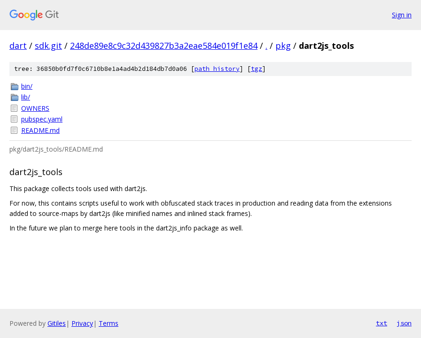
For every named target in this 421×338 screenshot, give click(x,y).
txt (381, 323)
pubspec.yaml (41, 119)
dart (18, 45)
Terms (108, 323)
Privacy (82, 323)
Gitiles (56, 323)
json (404, 323)
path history (217, 69)
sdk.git (48, 45)
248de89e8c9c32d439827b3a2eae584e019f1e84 (163, 45)
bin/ (26, 86)
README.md (40, 130)
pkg (283, 45)
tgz (256, 69)
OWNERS (35, 108)
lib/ (25, 96)
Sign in (402, 14)
